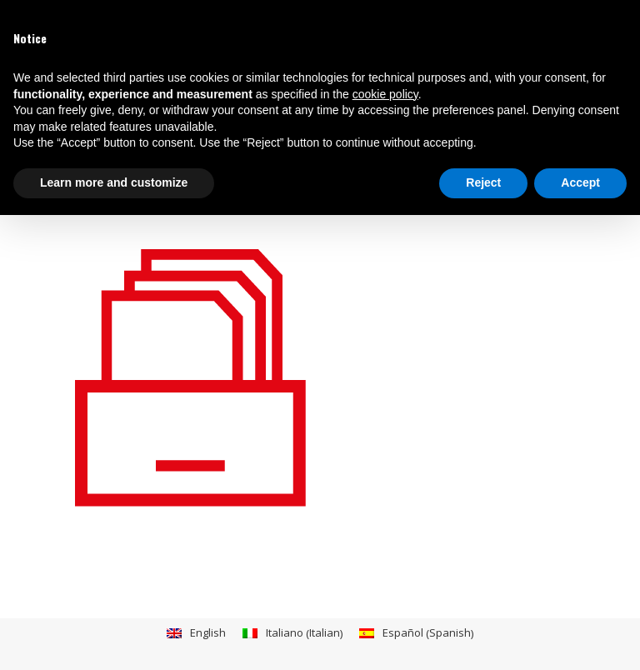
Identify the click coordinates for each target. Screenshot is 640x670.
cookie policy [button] (385, 94)
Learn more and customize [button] (114, 182)
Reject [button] (483, 182)
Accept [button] (580, 182)
